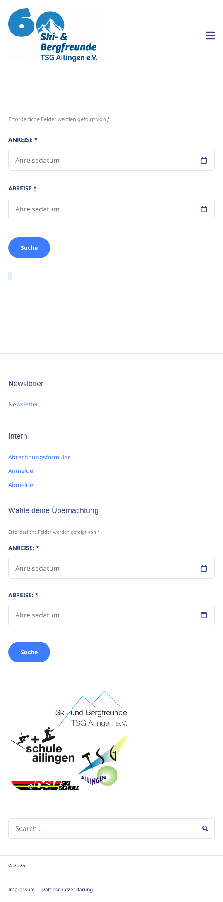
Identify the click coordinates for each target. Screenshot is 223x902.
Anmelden (22, 471)
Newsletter (23, 404)
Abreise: (23, 595)
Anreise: (23, 548)
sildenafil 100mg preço (43, 296)
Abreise (22, 188)
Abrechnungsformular (39, 457)
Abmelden (22, 485)
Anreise (23, 139)
